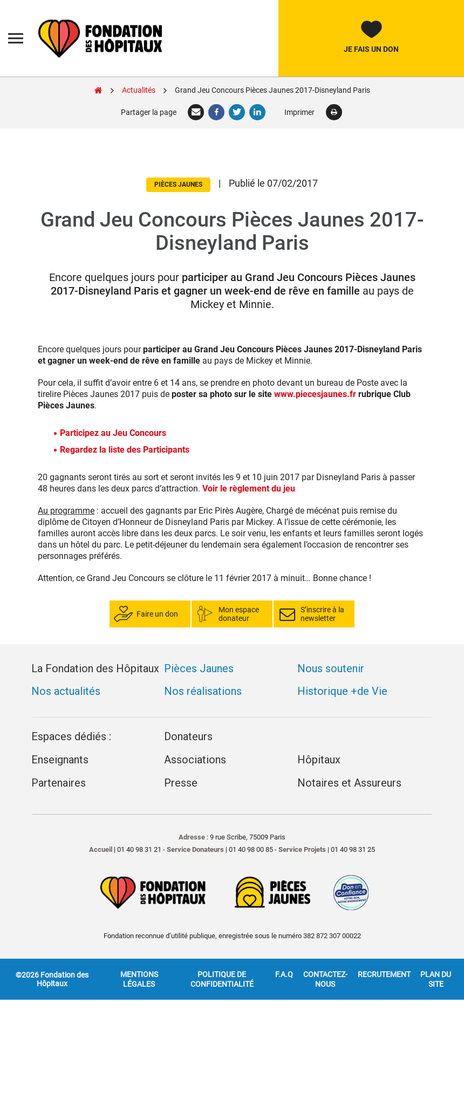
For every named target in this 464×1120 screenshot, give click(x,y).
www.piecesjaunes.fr (315, 394)
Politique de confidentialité (222, 979)
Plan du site (435, 979)
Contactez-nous (325, 979)
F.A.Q (284, 974)
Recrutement (384, 974)
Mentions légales (139, 979)
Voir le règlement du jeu (248, 488)
